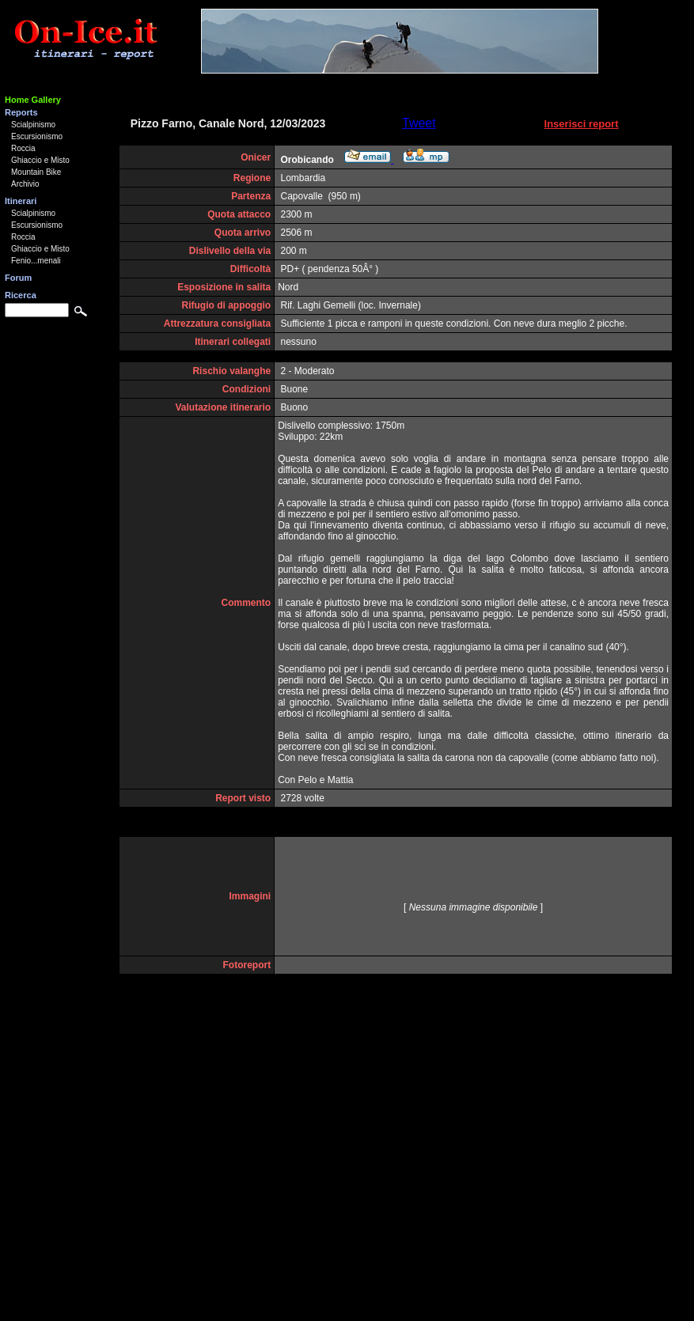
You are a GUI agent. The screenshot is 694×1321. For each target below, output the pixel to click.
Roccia (23, 148)
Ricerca (20, 295)
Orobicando (307, 159)
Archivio (25, 184)
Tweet (419, 123)
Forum (18, 277)
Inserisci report (581, 124)
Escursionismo (37, 136)
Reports (21, 112)
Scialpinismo (33, 124)
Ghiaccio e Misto (40, 160)
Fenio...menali (36, 260)
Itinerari (20, 201)
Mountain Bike (36, 172)
